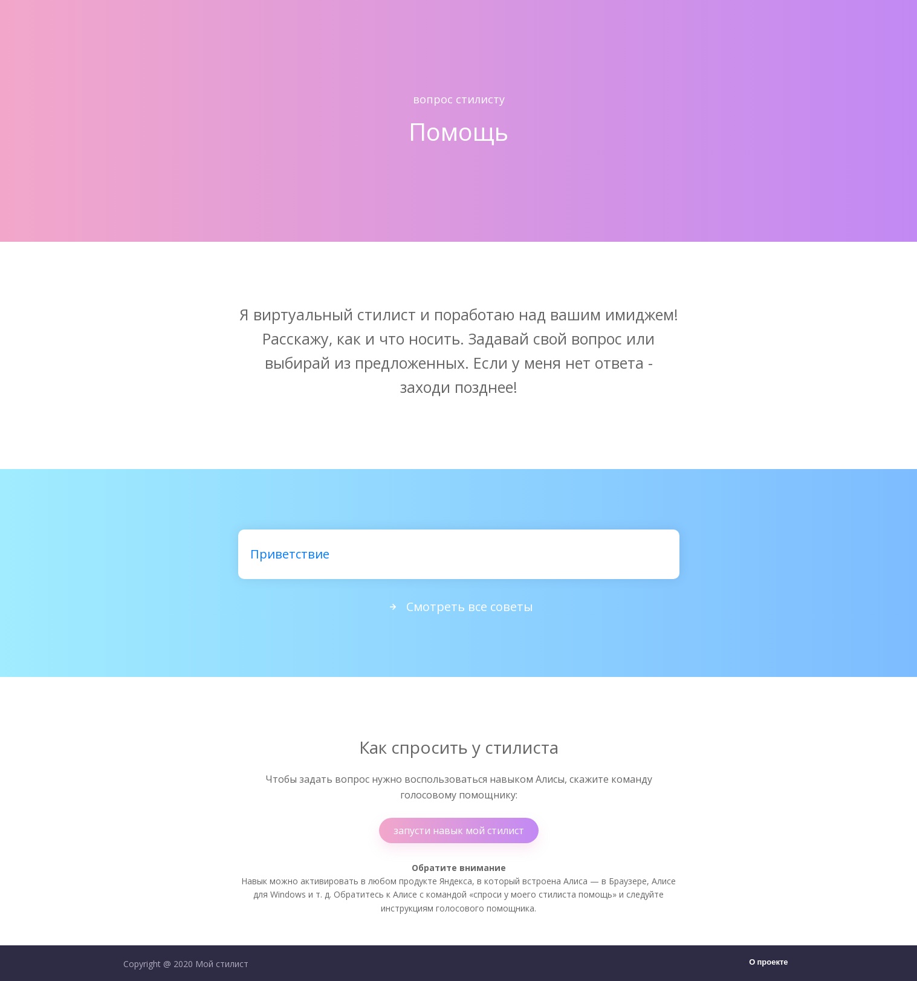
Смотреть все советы (458, 606)
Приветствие (289, 554)
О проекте (768, 962)
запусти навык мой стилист (459, 830)
